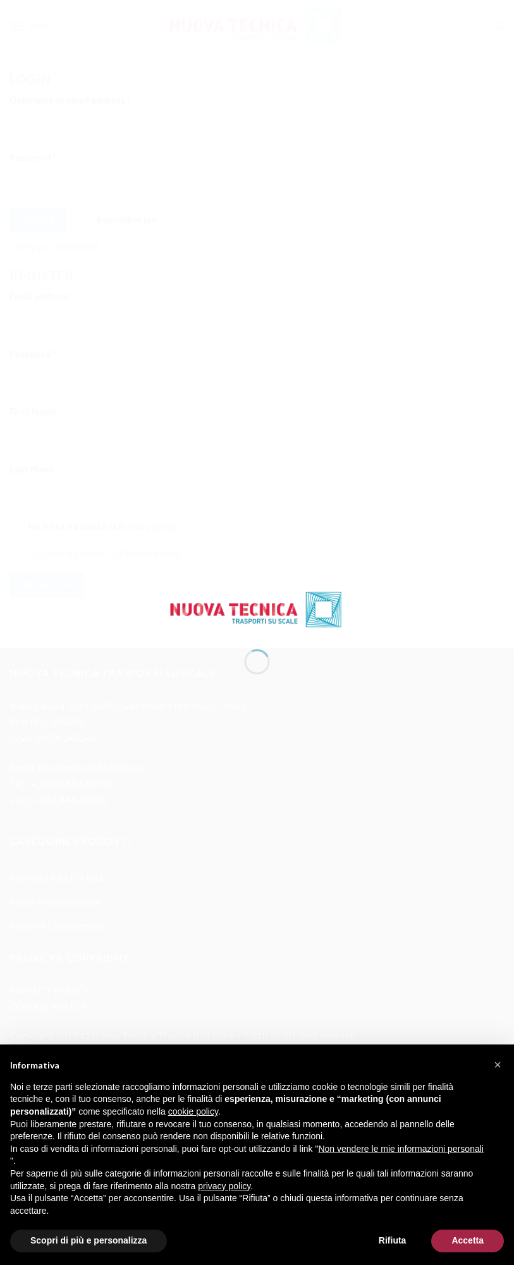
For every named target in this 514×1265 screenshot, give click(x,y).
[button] (497, 1065)
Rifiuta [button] (393, 1240)
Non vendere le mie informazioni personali (400, 1149)
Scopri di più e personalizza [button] (88, 1240)
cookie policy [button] (193, 1111)
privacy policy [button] (224, 1186)
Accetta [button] (467, 1240)
